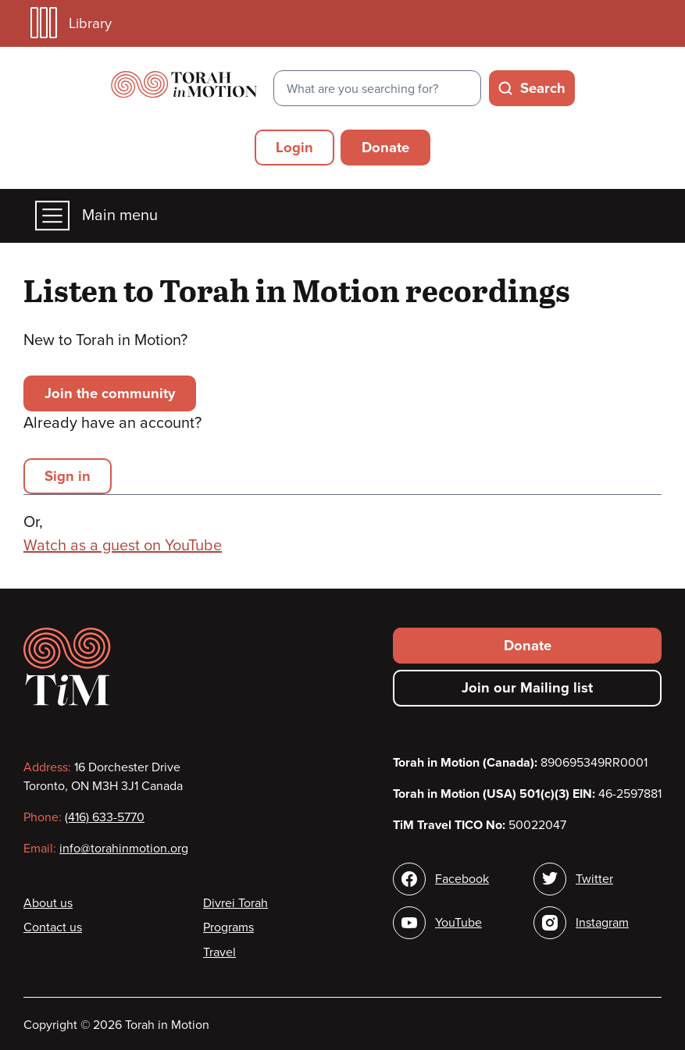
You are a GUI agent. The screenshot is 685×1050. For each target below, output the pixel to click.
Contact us (52, 927)
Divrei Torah (235, 903)
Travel (219, 952)
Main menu (96, 216)
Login (294, 147)
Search (542, 88)
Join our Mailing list (527, 687)
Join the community (110, 393)
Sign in (68, 476)
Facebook (462, 879)
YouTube (458, 923)
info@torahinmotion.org (123, 848)
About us (48, 903)
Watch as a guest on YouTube (122, 545)
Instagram (602, 923)
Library (71, 23)
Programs (228, 927)
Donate (385, 147)
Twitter (594, 879)
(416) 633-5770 (104, 817)
